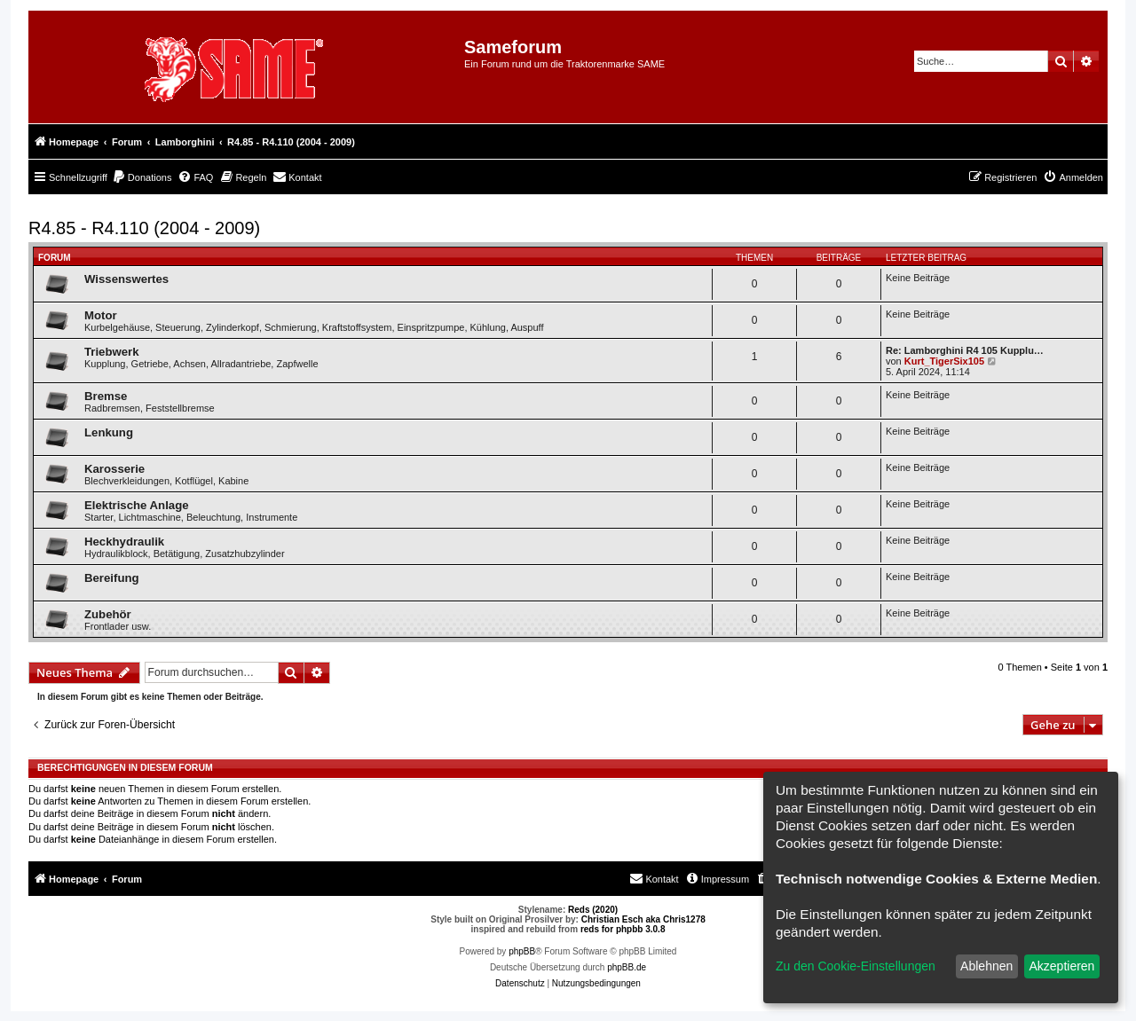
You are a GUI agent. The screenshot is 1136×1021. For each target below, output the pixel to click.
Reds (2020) (593, 910)
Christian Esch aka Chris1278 (643, 919)
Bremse (105, 396)
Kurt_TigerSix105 (944, 361)
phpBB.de (626, 967)
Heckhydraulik (124, 541)
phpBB (522, 951)
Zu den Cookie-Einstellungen (855, 966)
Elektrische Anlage (136, 505)
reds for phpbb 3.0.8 (623, 929)
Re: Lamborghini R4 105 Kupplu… (965, 350)
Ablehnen (986, 966)
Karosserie (114, 468)
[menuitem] (142, 177)
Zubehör (107, 614)
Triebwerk (111, 351)
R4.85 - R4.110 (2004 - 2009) (144, 228)
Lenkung (108, 432)
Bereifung (111, 578)
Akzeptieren (1061, 966)
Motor (100, 315)
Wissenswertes (126, 279)
